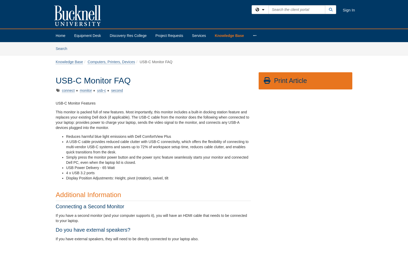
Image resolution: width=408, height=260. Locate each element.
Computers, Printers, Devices (111, 62)
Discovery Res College (128, 36)
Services (199, 36)
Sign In (349, 10)
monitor (86, 90)
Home (60, 36)
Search (63, 48)
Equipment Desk (87, 36)
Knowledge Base (229, 36)
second (117, 90)
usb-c (101, 90)
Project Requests (169, 36)
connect (68, 90)
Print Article (285, 80)
